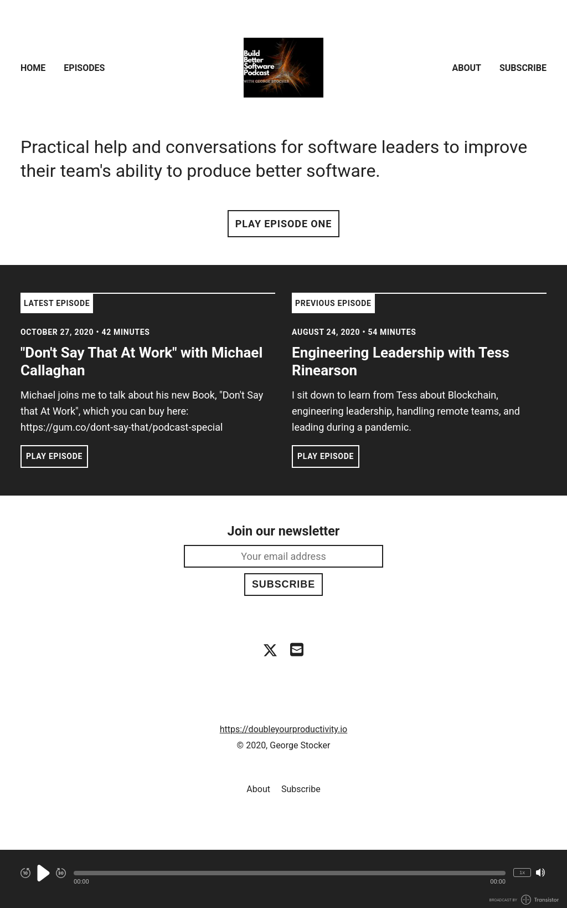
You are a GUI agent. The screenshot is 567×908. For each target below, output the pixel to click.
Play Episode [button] (54, 456)
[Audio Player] (283, 879)
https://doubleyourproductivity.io (283, 729)
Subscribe (523, 68)
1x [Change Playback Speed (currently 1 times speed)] (522, 872)
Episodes (84, 68)
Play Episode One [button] (283, 223)
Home (32, 68)
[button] (290, 873)
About (466, 68)
